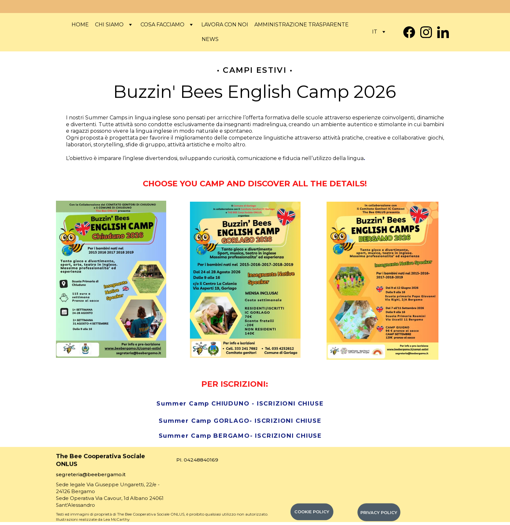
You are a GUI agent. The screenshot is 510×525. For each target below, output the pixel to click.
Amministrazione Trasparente (301, 24)
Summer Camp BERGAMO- (207, 436)
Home (80, 24)
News (210, 39)
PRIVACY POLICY (378, 514)
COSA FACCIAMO (162, 24)
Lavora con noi (224, 24)
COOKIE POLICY (311, 513)
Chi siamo (109, 24)
